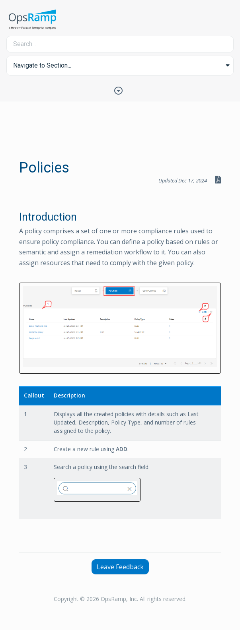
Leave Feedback (120, 566)
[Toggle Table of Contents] (120, 90)
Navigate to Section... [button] (42, 65)
